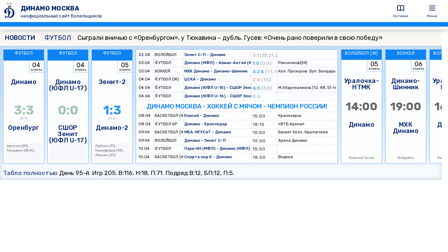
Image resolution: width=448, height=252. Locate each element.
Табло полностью (30, 172)
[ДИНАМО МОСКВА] (10, 11)
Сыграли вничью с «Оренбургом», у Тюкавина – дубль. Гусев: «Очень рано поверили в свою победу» (212, 38)
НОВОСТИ (20, 38)
